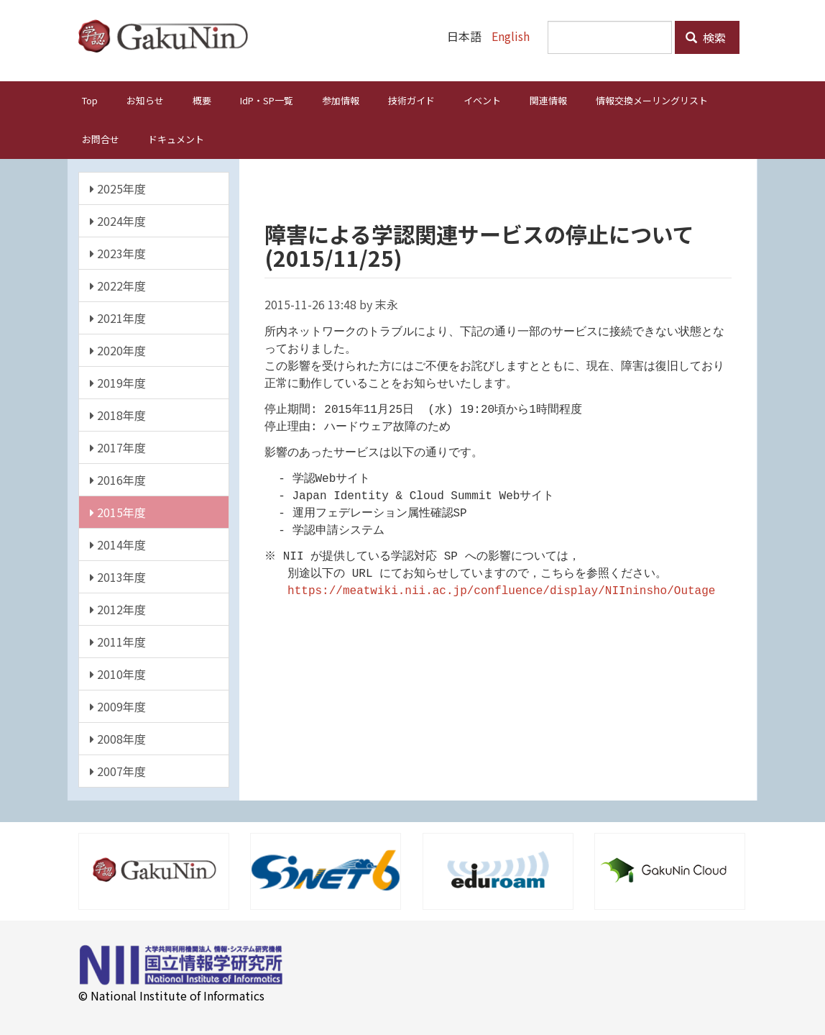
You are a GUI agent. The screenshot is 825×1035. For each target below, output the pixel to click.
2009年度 (118, 705)
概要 (202, 99)
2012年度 (118, 608)
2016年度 (118, 479)
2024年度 (118, 220)
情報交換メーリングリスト (652, 99)
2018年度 (118, 414)
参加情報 (340, 99)
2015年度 (118, 511)
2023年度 (118, 252)
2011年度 (118, 640)
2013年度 (118, 576)
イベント (482, 99)
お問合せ (100, 138)
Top (90, 99)
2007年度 (118, 770)
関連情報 (548, 99)
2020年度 (118, 349)
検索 (706, 37)
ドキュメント (176, 138)
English (511, 36)
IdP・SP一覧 (266, 99)
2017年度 (118, 446)
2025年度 (118, 187)
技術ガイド (411, 99)
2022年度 (118, 284)
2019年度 (118, 382)
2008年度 (118, 738)
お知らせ (145, 99)
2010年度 (118, 673)
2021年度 (118, 317)
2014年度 (118, 543)
